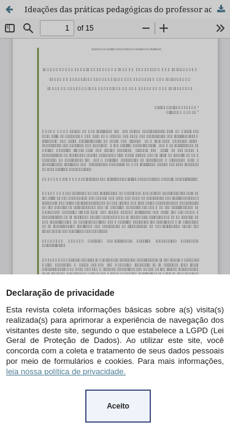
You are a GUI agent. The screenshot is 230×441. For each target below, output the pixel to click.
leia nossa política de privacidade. (66, 371)
